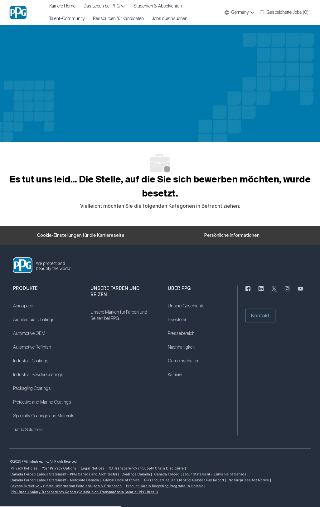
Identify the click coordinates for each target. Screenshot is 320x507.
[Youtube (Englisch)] (300, 292)
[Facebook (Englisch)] (248, 292)
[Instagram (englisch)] (287, 292)
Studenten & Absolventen (157, 6)
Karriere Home (62, 6)
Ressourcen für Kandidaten (118, 19)
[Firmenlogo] (18, 12)
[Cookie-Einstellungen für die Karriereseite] (81, 235)
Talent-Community (67, 19)
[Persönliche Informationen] (232, 235)
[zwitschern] (274, 292)
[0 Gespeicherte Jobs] (284, 12)
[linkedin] (261, 292)
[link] (44, 310)
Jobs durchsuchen (169, 19)
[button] (239, 12)
